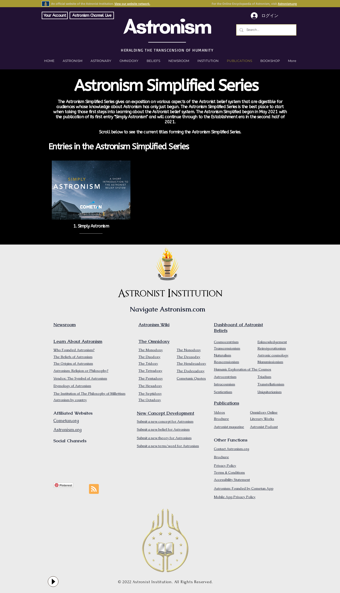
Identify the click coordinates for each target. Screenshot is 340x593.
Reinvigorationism (271, 348)
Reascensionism (226, 362)
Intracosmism (224, 384)
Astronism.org (287, 4)
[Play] (53, 582)
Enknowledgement (272, 342)
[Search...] (265, 29)
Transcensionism (227, 348)
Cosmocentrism (226, 342)
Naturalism (222, 355)
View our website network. (132, 4)
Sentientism (223, 392)
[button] (270, 60)
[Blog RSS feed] (94, 489)
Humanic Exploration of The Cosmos (242, 369)
